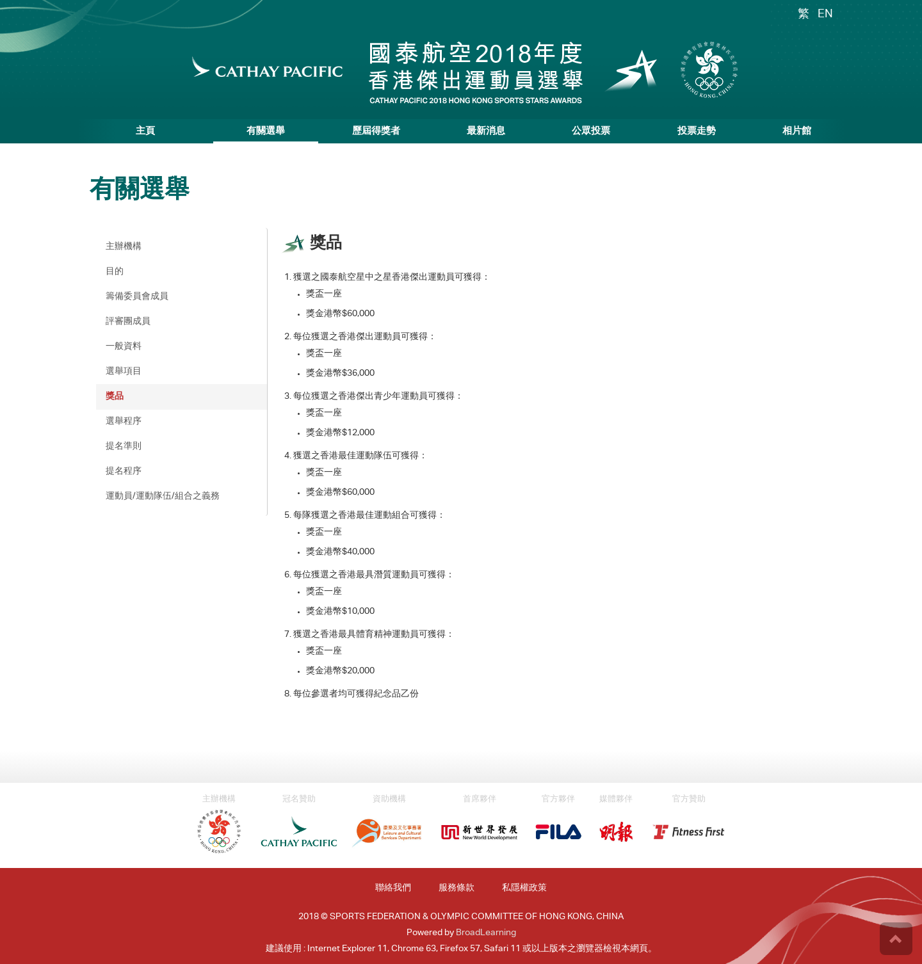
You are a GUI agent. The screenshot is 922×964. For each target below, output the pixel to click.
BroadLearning (486, 933)
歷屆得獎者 (376, 131)
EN (825, 14)
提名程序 (124, 471)
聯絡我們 (393, 888)
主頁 (145, 131)
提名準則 (124, 446)
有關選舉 (266, 131)
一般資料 (124, 346)
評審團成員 (128, 321)
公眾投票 (591, 131)
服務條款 (456, 888)
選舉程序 (124, 421)
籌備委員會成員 (137, 297)
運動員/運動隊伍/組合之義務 (163, 496)
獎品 (115, 396)
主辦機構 (124, 247)
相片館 (796, 131)
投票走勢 (696, 131)
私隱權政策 (524, 888)
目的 (115, 272)
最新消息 (486, 131)
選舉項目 (124, 371)
